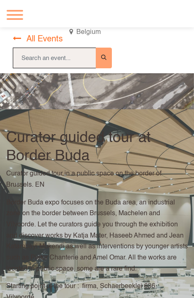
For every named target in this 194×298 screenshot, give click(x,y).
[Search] (104, 58)
